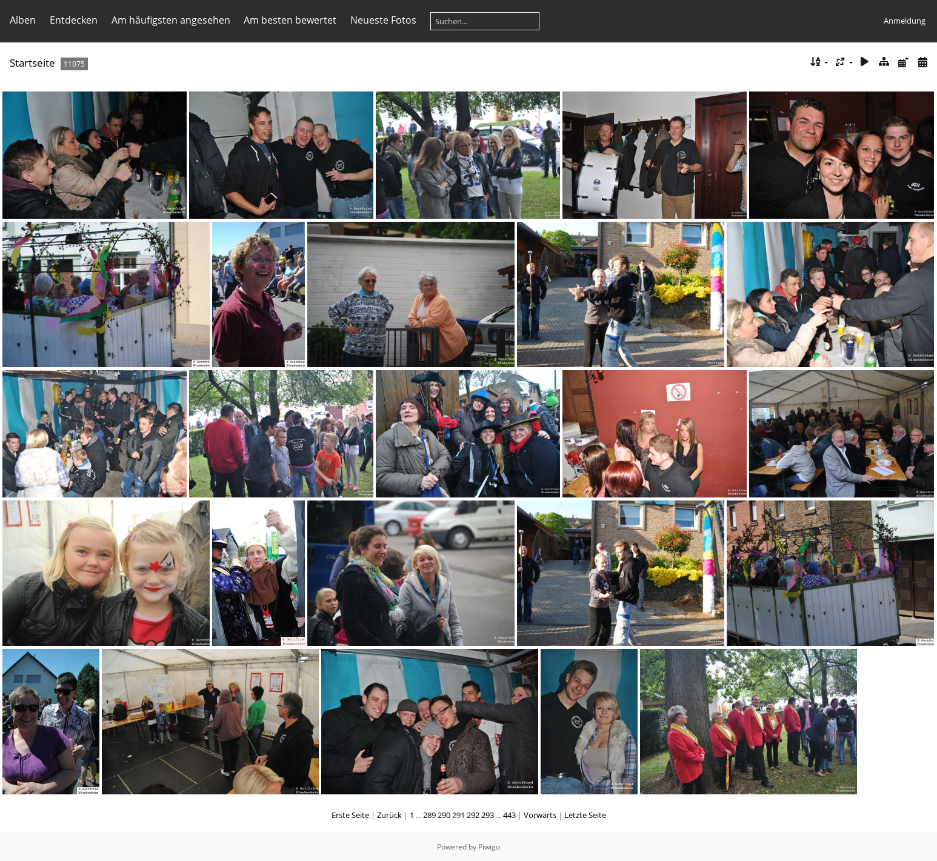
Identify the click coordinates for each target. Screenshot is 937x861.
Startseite (32, 63)
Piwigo (489, 847)
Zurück (389, 814)
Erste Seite (350, 814)
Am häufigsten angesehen (171, 20)
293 (487, 814)
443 (509, 814)
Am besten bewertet (290, 20)
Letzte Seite (585, 814)
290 (444, 814)
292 (473, 814)
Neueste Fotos (383, 20)
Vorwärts (540, 814)
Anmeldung (904, 20)
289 (429, 814)
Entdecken (74, 20)
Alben (23, 20)
